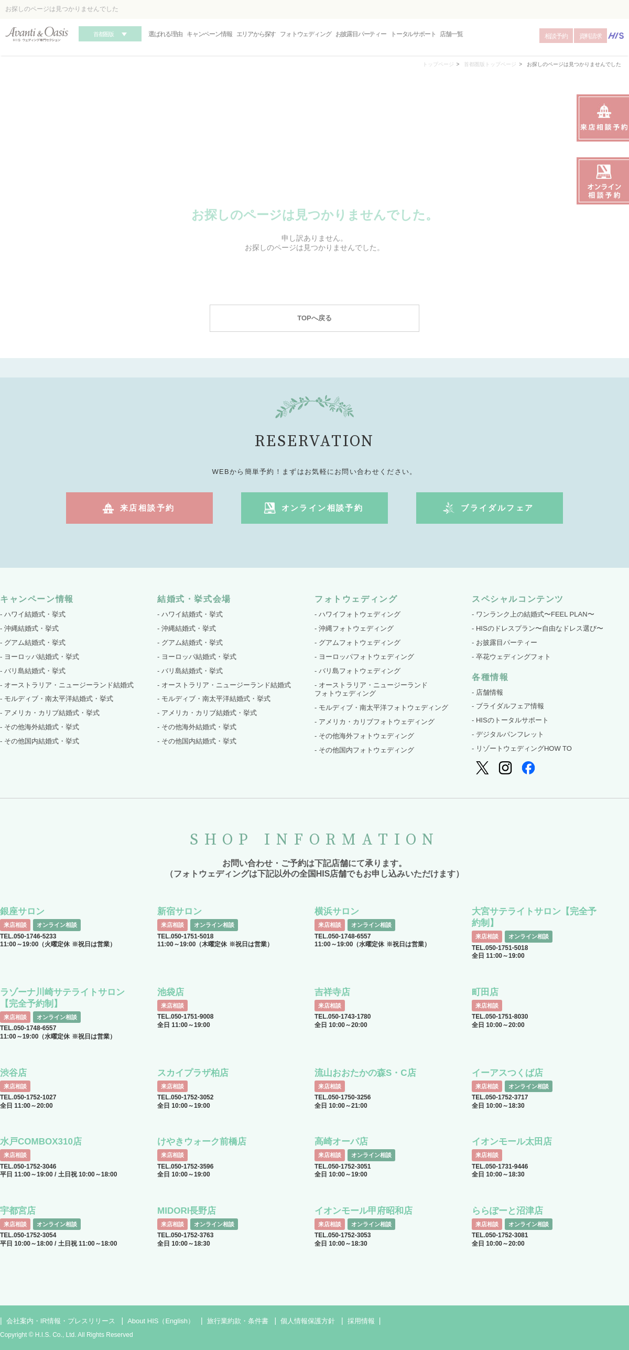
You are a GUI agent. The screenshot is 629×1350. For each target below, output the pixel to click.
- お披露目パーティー (504, 642)
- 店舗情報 (487, 692)
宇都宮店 (18, 1211)
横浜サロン (336, 911)
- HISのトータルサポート (510, 720)
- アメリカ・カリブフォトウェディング (374, 722)
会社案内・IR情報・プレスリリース (60, 1321)
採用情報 (361, 1321)
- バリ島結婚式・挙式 (33, 671)
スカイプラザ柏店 (193, 1073)
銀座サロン (22, 911)
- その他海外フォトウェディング (364, 736)
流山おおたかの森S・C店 (365, 1073)
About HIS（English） (160, 1321)
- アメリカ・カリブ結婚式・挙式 (50, 713)
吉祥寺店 (332, 992)
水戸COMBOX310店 (41, 1142)
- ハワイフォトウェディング (357, 614)
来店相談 (15, 925)
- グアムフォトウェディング (357, 642)
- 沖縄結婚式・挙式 (29, 628)
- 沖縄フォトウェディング (354, 628)
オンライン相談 (57, 925)
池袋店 (170, 992)
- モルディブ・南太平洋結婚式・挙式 (56, 699)
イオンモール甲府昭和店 (363, 1211)
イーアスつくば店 (507, 1073)
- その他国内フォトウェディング (364, 750)
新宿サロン (179, 911)
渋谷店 (13, 1073)
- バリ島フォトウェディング (357, 671)
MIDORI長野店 (186, 1211)
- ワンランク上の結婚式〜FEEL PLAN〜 (533, 614)
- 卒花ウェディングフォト (511, 657)
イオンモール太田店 (512, 1142)
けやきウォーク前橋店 (201, 1142)
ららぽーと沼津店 (507, 1211)
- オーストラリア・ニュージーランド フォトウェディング (371, 689)
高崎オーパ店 (341, 1142)
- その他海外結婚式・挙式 (39, 727)
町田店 (485, 992)
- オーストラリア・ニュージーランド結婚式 (67, 685)
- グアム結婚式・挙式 (33, 642)
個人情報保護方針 (307, 1321)
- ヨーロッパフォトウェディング (364, 657)
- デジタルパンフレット (508, 734)
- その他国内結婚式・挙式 (39, 741)
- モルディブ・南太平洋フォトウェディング (381, 707)
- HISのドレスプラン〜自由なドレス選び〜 (537, 628)
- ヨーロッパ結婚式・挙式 (39, 657)
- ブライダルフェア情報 (508, 706)
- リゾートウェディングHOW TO (522, 748)
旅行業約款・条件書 (237, 1321)
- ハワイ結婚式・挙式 (33, 614)
